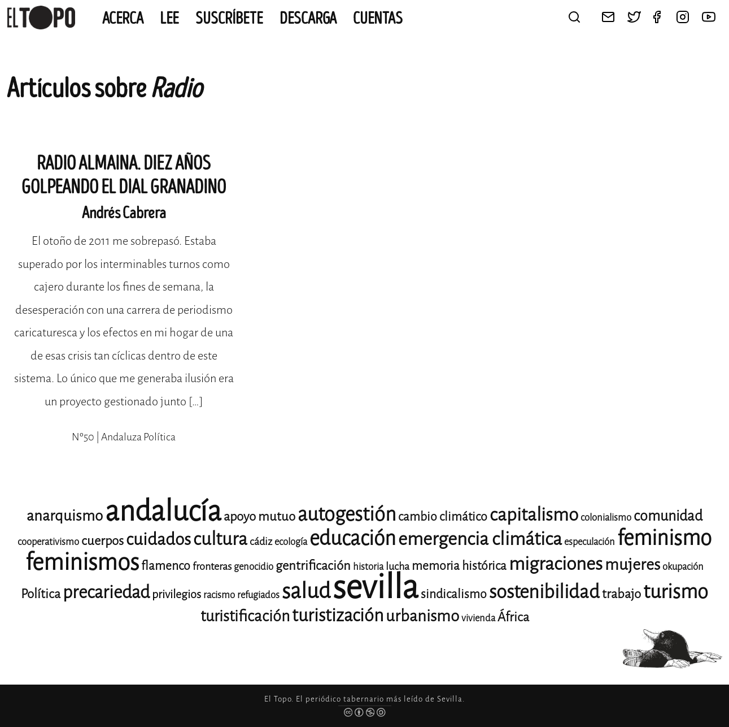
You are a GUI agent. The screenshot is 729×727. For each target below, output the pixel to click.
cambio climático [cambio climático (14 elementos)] (442, 517)
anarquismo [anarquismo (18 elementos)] (65, 516)
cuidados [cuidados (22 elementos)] (158, 539)
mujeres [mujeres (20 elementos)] (632, 564)
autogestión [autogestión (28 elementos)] (347, 514)
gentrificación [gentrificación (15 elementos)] (313, 565)
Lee (169, 18)
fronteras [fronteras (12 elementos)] (212, 566)
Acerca (122, 18)
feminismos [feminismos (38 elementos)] (82, 562)
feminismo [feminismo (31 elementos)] (664, 538)
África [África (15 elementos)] (513, 617)
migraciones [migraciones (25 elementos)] (556, 564)
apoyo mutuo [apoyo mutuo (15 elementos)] (259, 516)
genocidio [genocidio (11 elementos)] (253, 566)
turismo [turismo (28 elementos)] (675, 591)
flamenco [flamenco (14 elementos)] (165, 566)
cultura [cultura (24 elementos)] (220, 539)
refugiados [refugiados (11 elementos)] (258, 594)
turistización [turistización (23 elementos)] (337, 615)
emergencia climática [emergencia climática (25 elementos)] (480, 539)
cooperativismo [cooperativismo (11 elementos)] (48, 541)
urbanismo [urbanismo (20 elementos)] (422, 615)
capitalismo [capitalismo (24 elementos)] (534, 515)
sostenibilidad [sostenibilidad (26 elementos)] (544, 591)
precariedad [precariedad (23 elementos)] (106, 592)
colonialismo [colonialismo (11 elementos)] (605, 517)
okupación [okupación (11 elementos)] (683, 566)
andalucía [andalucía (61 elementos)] (163, 511)
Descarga (308, 18)
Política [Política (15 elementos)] (40, 594)
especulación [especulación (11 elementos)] (589, 541)
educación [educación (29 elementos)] (352, 538)
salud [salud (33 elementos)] (306, 591)
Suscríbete (229, 18)
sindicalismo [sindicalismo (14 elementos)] (454, 594)
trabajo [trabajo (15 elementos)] (621, 594)
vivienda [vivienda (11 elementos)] (478, 618)
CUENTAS (378, 18)
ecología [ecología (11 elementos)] (290, 541)
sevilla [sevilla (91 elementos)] (375, 587)
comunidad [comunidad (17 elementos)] (668, 516)
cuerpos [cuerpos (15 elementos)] (102, 541)
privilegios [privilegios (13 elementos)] (176, 594)
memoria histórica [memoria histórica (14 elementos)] (459, 566)
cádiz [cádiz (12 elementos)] (261, 541)
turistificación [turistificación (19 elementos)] (245, 616)
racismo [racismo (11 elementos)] (219, 594)
